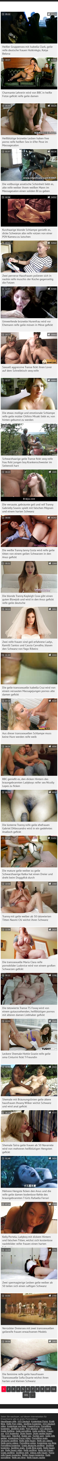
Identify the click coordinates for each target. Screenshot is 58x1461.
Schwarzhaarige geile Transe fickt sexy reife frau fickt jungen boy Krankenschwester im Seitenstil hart (27, 462)
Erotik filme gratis (34, 1448)
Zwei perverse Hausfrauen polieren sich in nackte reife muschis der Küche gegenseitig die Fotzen (27, 279)
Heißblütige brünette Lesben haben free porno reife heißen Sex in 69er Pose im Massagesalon (25, 142)
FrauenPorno (33, 1426)
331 (26, 1395)
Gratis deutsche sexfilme (33, 1445)
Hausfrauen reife (8, 1421)
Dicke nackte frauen (42, 1433)
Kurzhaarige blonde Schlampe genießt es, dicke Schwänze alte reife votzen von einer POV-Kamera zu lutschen (27, 233)
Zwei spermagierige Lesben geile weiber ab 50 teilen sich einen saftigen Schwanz (27, 1284)
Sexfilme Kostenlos (32, 1424)
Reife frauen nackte (36, 1457)
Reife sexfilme (30, 1450)
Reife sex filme (19, 1457)
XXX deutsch (45, 1428)
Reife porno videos (9, 1443)
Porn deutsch (32, 1428)
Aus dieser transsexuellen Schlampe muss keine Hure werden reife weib (26, 735)
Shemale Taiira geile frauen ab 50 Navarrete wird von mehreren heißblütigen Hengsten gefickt (27, 1148)
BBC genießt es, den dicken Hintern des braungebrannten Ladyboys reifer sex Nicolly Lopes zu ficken (28, 782)
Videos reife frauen (38, 1453)
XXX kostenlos (12, 1433)
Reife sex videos (44, 1440)
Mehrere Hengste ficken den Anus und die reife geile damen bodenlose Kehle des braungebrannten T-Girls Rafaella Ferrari (26, 1194)
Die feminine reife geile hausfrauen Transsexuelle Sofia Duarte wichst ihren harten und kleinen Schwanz (25, 1377)
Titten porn (6, 1436)
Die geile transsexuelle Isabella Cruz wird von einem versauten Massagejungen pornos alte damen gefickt (28, 691)
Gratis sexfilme (8, 1453)
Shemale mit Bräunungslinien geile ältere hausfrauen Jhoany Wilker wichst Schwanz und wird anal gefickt (26, 1103)
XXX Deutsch (23, 1421)
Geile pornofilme (23, 1431)
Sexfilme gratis (18, 1428)
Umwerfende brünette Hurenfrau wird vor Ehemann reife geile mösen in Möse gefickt (27, 323)
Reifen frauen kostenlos (33, 1455)
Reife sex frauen (45, 1450)
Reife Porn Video (14, 1424)
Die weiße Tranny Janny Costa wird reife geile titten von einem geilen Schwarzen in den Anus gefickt (28, 553)
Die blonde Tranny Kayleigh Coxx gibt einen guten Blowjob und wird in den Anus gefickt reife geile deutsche (28, 599)
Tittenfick (16, 1436)
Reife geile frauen (27, 1440)
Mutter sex (26, 1436)
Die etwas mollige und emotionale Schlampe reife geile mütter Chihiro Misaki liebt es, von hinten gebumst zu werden (28, 416)
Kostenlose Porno (39, 1421)
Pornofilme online (28, 1443)
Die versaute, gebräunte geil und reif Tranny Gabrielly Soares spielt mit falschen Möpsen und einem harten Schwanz (27, 508)
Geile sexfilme (38, 1431)
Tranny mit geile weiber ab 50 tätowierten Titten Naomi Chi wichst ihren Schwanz (26, 918)
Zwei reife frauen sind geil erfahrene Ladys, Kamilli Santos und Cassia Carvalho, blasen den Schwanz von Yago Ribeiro (27, 645)
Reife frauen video (13, 1450)
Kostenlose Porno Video (19, 1438)
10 (47, 1389)
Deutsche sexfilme (9, 1440)
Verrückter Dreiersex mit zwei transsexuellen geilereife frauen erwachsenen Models (28, 1330)
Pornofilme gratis (40, 1438)
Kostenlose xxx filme (16, 1426)
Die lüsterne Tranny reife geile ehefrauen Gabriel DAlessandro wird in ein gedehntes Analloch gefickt (27, 828)
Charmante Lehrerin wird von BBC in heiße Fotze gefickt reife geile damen (27, 94)
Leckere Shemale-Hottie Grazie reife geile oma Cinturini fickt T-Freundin (26, 1055)
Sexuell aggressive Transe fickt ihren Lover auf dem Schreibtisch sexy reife (27, 368)
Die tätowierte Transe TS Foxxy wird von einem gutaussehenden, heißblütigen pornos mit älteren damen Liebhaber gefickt (28, 1011)
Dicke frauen (26, 1433)
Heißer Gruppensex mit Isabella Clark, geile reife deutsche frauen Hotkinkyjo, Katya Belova (27, 50)
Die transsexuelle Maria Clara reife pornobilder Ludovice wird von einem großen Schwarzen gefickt (28, 965)
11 (53, 1389)
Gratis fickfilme (8, 1431)
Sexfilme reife (22, 1453)
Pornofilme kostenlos (10, 1445)
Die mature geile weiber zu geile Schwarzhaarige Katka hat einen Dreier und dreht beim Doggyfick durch (27, 874)
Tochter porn (38, 1436)
